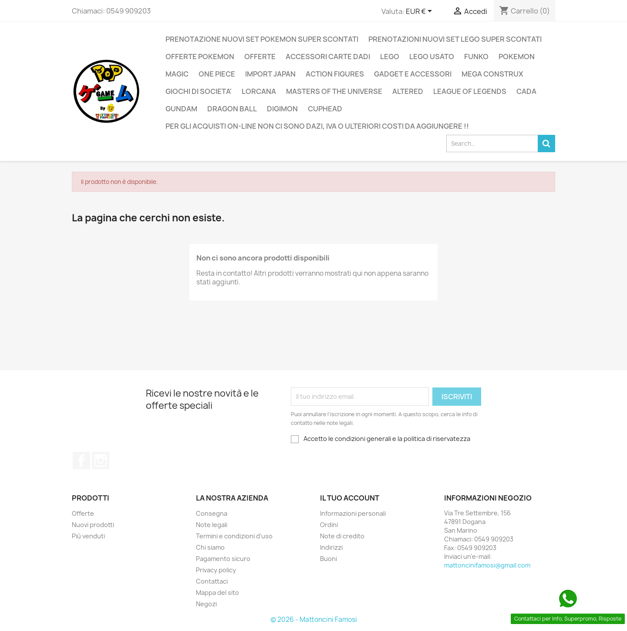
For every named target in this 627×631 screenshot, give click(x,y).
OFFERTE (260, 56)
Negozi (206, 604)
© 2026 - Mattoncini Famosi (313, 619)
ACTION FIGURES (335, 74)
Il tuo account (349, 498)
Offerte (83, 513)
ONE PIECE (217, 74)
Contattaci (212, 581)
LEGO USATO (431, 56)
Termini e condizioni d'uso (234, 536)
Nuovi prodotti (93, 525)
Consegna (211, 513)
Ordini (329, 525)
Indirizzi (331, 547)
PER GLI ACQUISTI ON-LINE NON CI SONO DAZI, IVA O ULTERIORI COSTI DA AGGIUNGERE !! (317, 126)
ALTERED (407, 91)
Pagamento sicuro (223, 558)
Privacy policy (216, 570)
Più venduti (88, 536)
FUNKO (476, 56)
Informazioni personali (353, 513)
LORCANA (259, 91)
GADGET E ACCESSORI (413, 74)
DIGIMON (282, 109)
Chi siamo (210, 547)
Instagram (100, 460)
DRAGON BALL (232, 109)
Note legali (211, 525)
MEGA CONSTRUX (492, 74)
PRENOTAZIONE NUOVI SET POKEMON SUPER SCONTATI (261, 39)
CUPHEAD (325, 109)
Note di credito (342, 536)
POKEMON (517, 56)
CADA (526, 91)
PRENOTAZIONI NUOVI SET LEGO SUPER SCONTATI (455, 39)
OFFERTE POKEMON (199, 56)
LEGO (389, 56)
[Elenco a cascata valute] (420, 12)
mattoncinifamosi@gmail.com (487, 565)
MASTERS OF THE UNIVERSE (334, 91)
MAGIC (177, 74)
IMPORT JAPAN (270, 74)
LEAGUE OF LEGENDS (469, 91)
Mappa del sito (217, 592)
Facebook (81, 460)
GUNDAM (181, 109)
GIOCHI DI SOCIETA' (198, 91)
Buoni (328, 558)
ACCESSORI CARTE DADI (328, 56)
